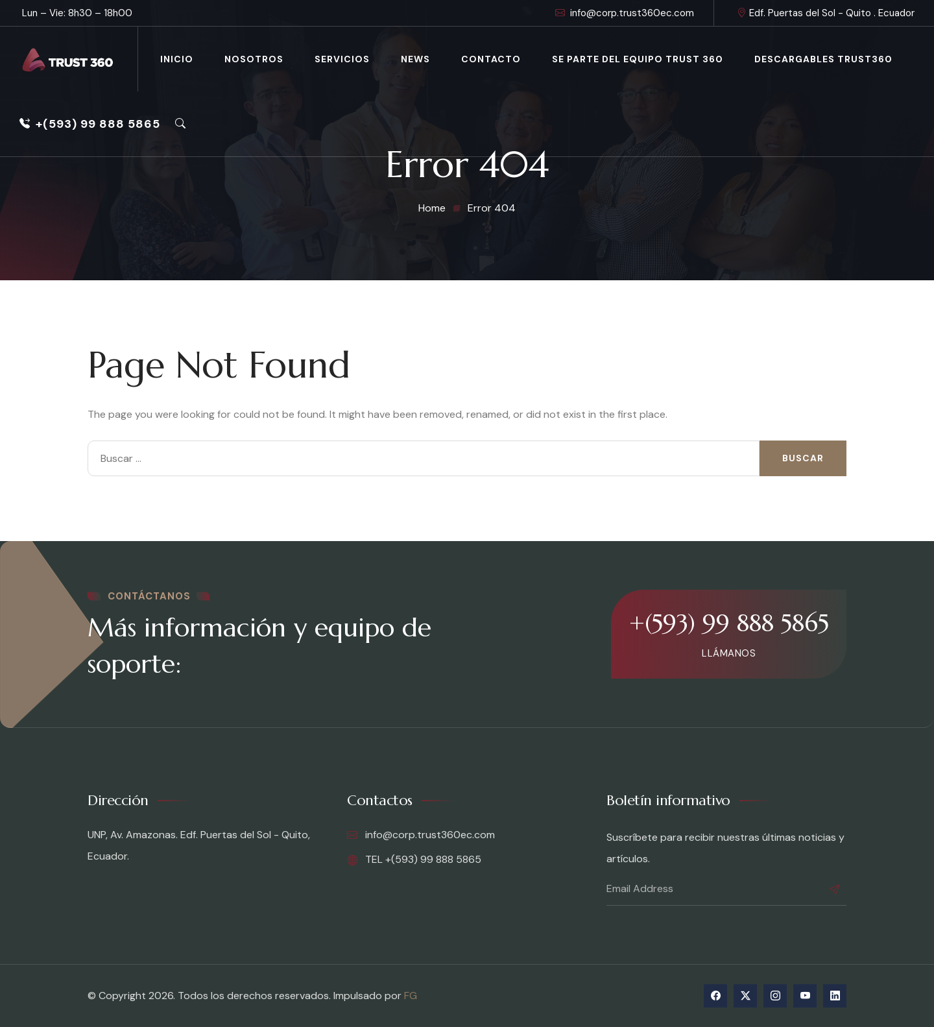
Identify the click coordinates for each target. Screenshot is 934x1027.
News (415, 59)
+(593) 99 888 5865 (89, 123)
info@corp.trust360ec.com (624, 13)
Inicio (176, 59)
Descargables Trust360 (823, 59)
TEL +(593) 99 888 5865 (414, 859)
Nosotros (253, 59)
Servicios (342, 59)
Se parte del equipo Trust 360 (637, 59)
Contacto (491, 59)
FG (410, 995)
